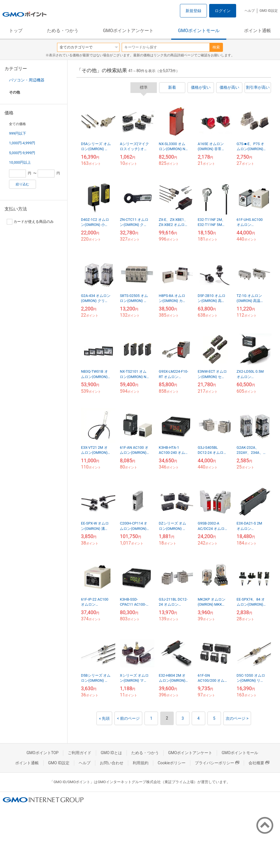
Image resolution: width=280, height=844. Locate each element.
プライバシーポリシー (217, 763)
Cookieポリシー (172, 763)
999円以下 (17, 133)
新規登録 (193, 10)
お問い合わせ (111, 763)
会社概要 (259, 763)
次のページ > (237, 718)
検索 (216, 47)
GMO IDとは (111, 752)
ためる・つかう (62, 30)
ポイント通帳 (257, 30)
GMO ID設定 (268, 11)
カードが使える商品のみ (30, 222)
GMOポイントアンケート (128, 30)
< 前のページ (128, 718)
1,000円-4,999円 (22, 143)
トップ (15, 30)
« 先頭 (104, 718)
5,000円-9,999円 (22, 153)
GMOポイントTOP (42, 752)
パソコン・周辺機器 (26, 80)
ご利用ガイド (79, 752)
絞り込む (22, 184)
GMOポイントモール (199, 30)
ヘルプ (250, 11)
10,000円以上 (20, 162)
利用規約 (140, 763)
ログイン (223, 10)
